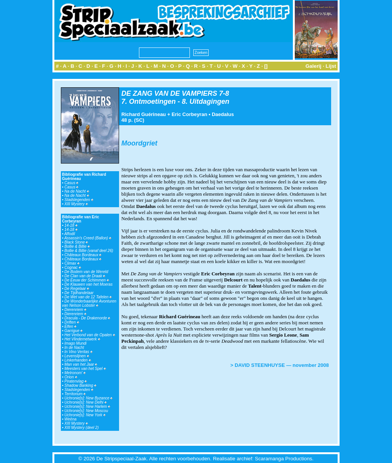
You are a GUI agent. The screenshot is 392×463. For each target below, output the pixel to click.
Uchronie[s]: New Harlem (87, 406)
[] (266, 66)
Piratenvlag (75, 381)
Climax (71, 263)
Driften (71, 322)
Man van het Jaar (80, 364)
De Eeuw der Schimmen (86, 280)
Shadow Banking (80, 385)
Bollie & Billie (77, 246)
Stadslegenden (78, 200)
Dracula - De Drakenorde (87, 318)
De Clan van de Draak (84, 276)
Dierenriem (75, 310)
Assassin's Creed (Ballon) (87, 238)
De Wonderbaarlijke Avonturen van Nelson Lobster (89, 303)
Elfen (70, 326)
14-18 (70, 225)
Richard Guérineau (143, 114)
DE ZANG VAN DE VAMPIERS (169, 93)
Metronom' (75, 373)
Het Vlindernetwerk (82, 339)
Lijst (331, 66)
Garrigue (73, 331)
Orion (70, 377)
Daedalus (223, 114)
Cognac (72, 267)
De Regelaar (76, 288)
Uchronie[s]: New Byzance (88, 398)
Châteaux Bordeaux (82, 255)
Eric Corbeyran (189, 114)
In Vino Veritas (78, 352)
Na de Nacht (76, 191)
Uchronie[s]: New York (85, 415)
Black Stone (76, 242)
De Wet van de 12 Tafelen (88, 297)
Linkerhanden (77, 360)
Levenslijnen (76, 356)
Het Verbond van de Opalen (89, 335)
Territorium (75, 394)
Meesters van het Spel (85, 368)
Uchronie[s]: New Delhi (85, 402)
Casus (71, 183)
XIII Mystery (76, 204)
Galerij (313, 66)
